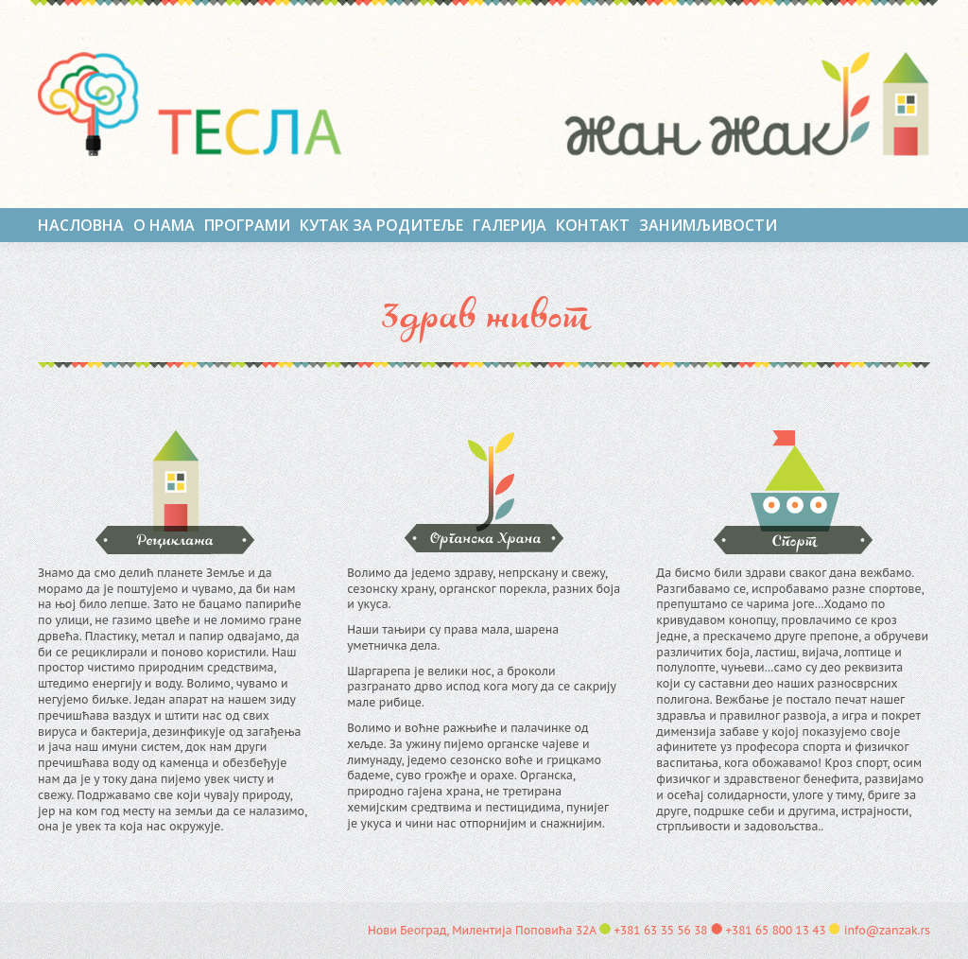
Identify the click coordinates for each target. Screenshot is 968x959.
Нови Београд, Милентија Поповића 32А (482, 930)
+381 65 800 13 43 (775, 930)
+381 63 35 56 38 (660, 930)
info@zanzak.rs (887, 930)
